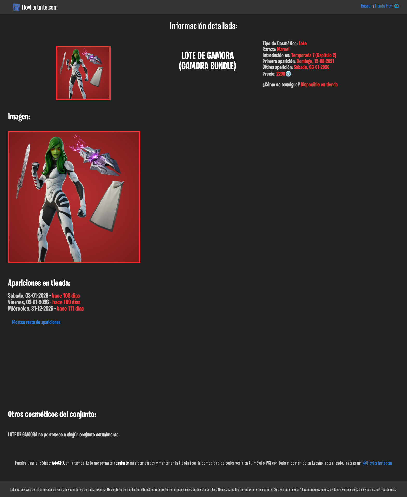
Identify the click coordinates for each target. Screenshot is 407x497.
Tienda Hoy (383, 6)
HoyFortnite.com (40, 7)
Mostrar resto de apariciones (36, 322)
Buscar (366, 6)
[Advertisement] (155, 366)
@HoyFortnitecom (377, 463)
